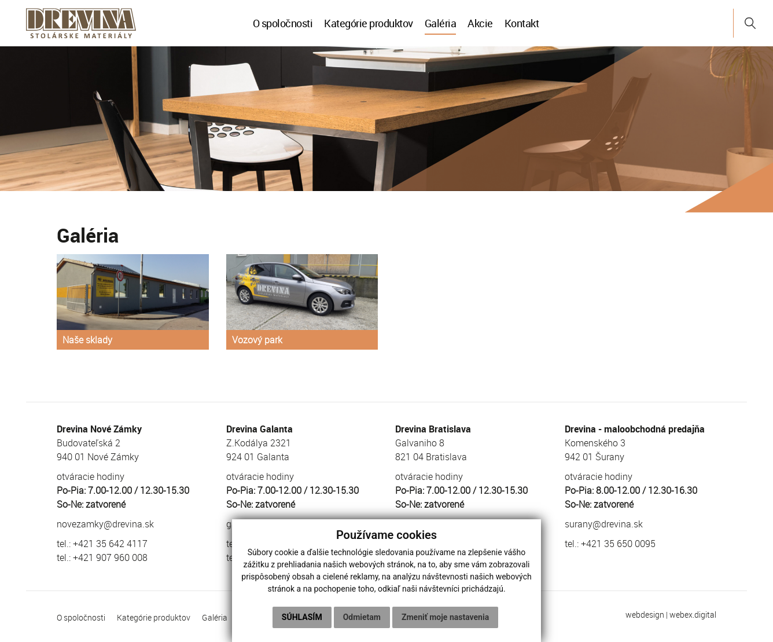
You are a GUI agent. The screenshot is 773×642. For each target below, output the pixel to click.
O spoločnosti (283, 23)
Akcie (480, 23)
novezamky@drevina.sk (105, 524)
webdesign (644, 614)
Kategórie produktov (368, 23)
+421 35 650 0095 (618, 543)
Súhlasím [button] (302, 617)
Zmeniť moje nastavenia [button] (445, 617)
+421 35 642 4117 (110, 543)
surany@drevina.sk (604, 524)
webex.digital (692, 614)
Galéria (441, 23)
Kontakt (522, 23)
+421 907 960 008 (110, 557)
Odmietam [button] (362, 617)
